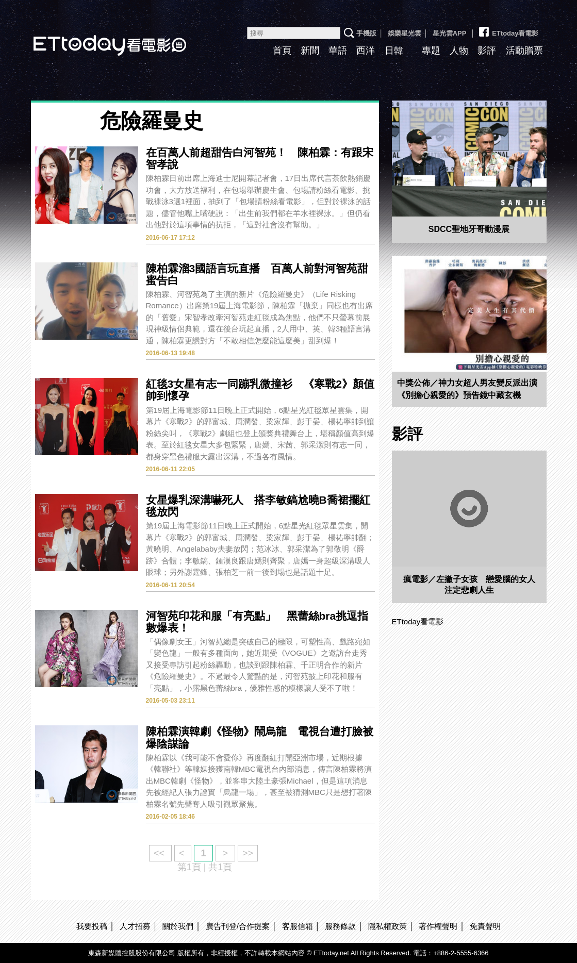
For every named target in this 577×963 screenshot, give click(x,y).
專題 (431, 50)
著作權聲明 (438, 926)
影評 (486, 50)
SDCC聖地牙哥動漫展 (468, 229)
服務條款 (340, 926)
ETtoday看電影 (507, 29)
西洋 (365, 50)
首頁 (282, 50)
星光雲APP (450, 33)
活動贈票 (524, 50)
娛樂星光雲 (404, 33)
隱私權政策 (387, 926)
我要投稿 (91, 926)
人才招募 (135, 926)
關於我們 (177, 926)
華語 (337, 50)
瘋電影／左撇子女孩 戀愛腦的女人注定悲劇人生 (469, 584)
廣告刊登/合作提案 (238, 926)
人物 (459, 50)
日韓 (394, 50)
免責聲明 (485, 926)
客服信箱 (297, 926)
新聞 (310, 50)
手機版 (366, 33)
